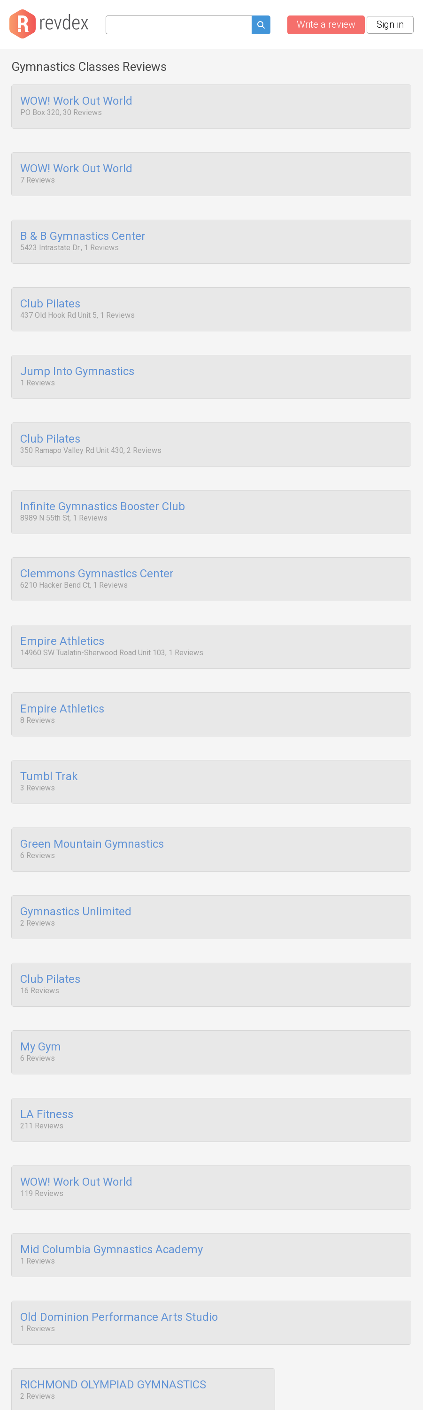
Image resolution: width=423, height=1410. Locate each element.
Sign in (390, 24)
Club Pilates (50, 297)
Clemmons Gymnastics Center (97, 558)
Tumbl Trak (49, 754)
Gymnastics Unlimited (75, 884)
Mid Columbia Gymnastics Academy (111, 1210)
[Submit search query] (261, 26)
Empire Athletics (62, 623)
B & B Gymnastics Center (83, 232)
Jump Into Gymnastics (77, 362)
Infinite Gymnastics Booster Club (102, 493)
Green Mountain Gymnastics (92, 819)
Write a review (326, 24)
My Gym (40, 1015)
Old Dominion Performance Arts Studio (119, 1276)
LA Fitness (46, 1080)
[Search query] (179, 24)
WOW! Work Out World (76, 101)
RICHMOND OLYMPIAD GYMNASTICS (113, 1341)
